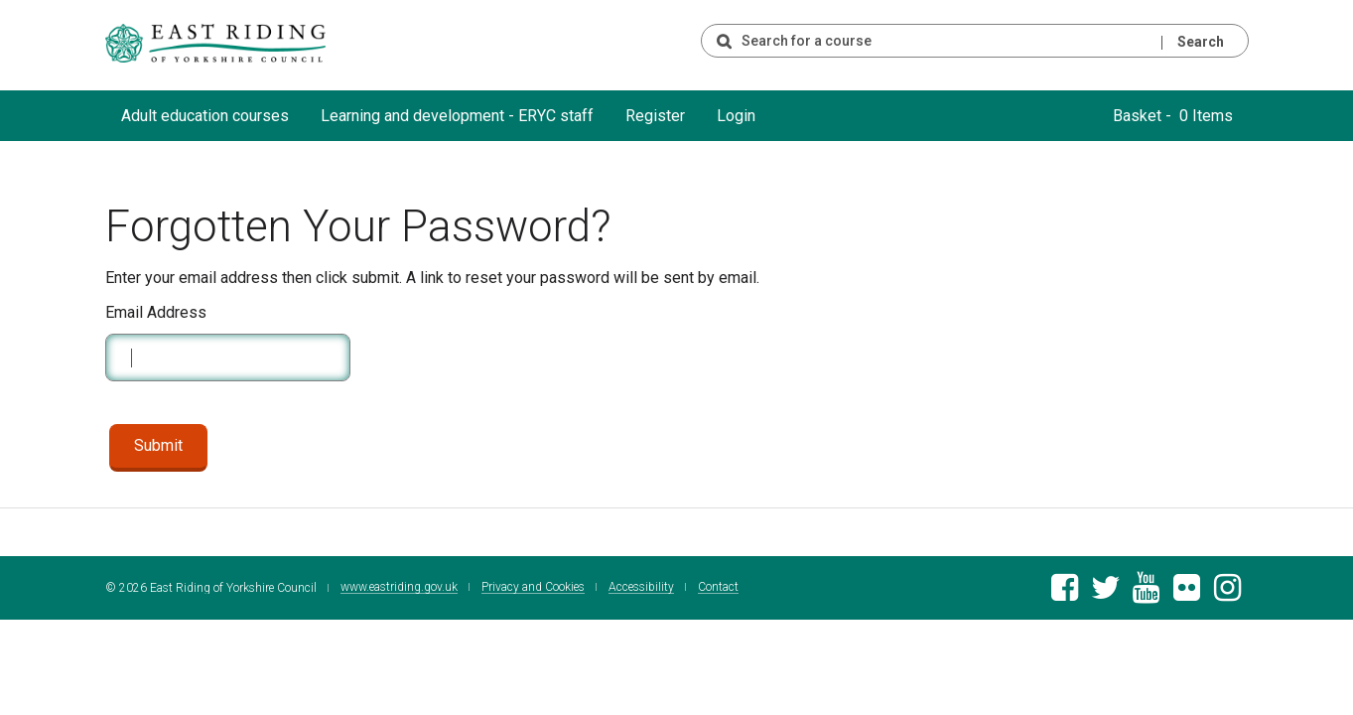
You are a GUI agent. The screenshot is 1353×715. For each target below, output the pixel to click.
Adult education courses (205, 115)
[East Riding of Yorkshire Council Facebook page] (1064, 593)
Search (1200, 42)
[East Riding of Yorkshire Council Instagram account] (1227, 593)
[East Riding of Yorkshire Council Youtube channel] (1146, 593)
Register (655, 115)
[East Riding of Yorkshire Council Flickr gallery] (1186, 593)
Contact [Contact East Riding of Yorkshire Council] (718, 587)
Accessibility (641, 587)
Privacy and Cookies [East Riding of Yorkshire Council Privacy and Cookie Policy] (533, 587)
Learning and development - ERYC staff (457, 115)
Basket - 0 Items (1173, 115)
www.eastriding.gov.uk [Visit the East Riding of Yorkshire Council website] (399, 587)
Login (736, 115)
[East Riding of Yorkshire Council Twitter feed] (1105, 593)
